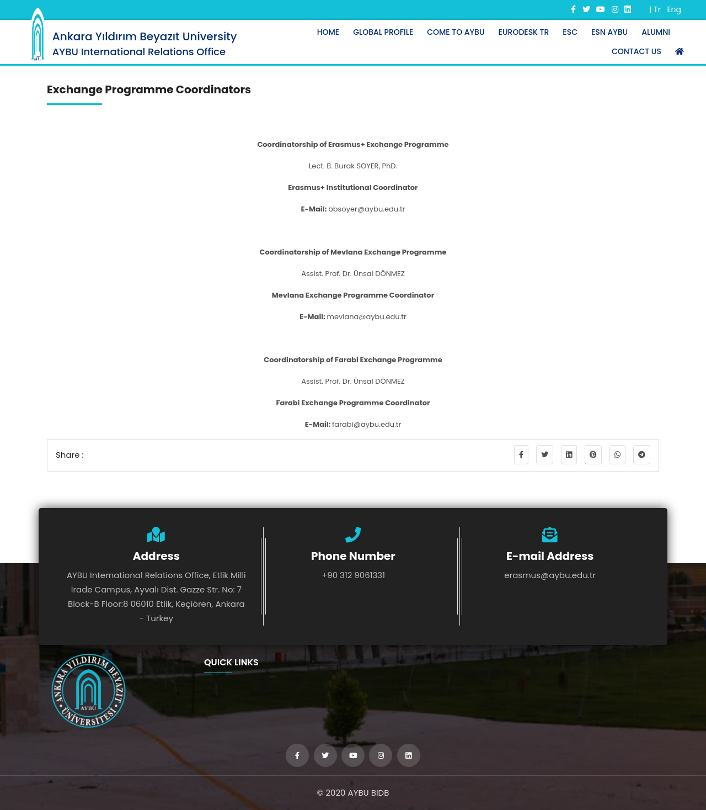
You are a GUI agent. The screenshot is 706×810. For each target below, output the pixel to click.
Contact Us (636, 51)
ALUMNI (655, 32)
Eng (674, 9)
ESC (570, 32)
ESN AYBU (609, 32)
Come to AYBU (455, 32)
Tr (657, 9)
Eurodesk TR (524, 32)
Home (328, 32)
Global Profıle (383, 32)
